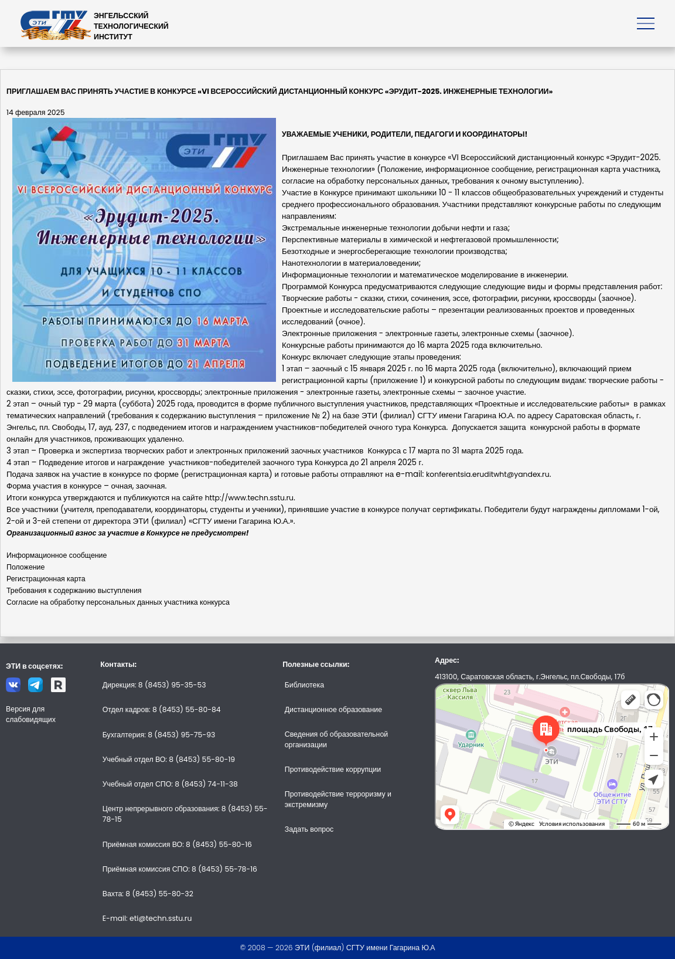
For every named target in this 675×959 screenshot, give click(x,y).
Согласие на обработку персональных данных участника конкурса (118, 602)
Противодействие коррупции (333, 769)
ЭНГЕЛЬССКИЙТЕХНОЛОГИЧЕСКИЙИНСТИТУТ (131, 26)
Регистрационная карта (46, 579)
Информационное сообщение (56, 555)
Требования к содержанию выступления (74, 590)
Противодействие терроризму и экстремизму (338, 799)
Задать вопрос (309, 829)
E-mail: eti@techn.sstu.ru (147, 918)
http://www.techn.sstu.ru (249, 498)
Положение (25, 567)
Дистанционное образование (333, 709)
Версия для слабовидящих (31, 714)
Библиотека (304, 685)
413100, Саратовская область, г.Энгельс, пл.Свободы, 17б (530, 677)
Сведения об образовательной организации (336, 739)
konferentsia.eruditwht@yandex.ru (488, 474)
